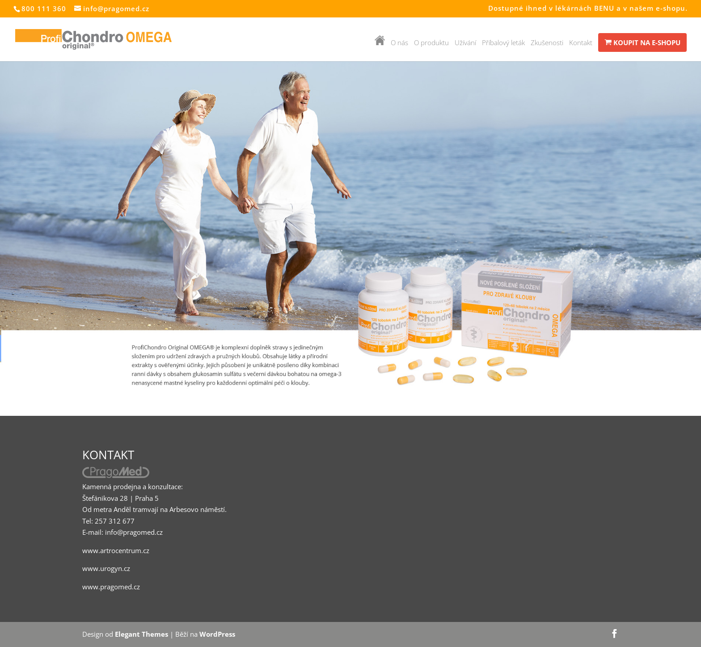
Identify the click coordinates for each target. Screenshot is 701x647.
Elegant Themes (141, 634)
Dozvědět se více (437, 242)
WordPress (217, 634)
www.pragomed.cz (111, 586)
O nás (399, 43)
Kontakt (580, 43)
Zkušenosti (547, 43)
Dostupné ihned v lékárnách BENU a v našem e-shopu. (588, 9)
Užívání (465, 43)
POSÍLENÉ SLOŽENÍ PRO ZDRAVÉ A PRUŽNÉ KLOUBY (501, 125)
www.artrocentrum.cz (115, 550)
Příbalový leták (503, 43)
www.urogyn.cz (106, 568)
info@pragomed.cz (134, 532)
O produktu (431, 43)
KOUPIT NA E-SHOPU (642, 42)
